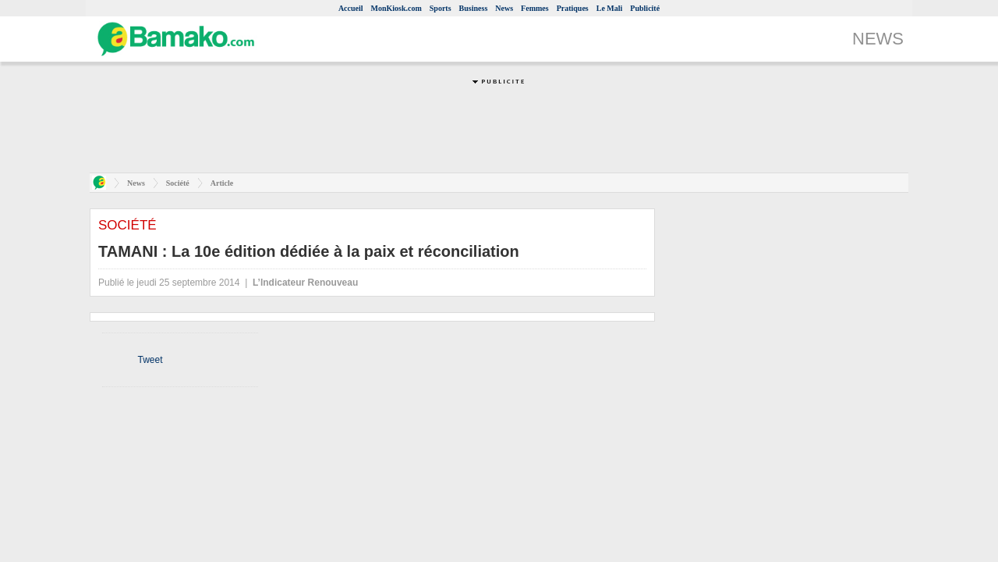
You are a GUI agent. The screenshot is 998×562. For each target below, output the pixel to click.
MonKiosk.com (396, 8)
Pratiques (573, 8)
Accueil (350, 8)
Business (473, 8)
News (504, 8)
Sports (440, 8)
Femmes (535, 8)
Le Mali (609, 8)
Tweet (149, 359)
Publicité (645, 8)
